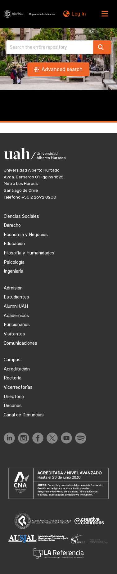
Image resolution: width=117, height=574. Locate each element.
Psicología (14, 262)
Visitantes (14, 334)
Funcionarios (17, 324)
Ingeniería (13, 271)
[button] (30, 14)
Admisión (13, 288)
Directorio (14, 396)
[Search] (49, 47)
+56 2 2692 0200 (38, 197)
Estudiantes (16, 297)
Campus (12, 359)
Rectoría (12, 378)
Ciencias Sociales (21, 216)
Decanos (13, 405)
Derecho (12, 225)
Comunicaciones (20, 343)
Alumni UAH (16, 306)
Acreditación (17, 369)
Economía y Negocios (26, 234)
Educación (14, 243)
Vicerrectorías (18, 387)
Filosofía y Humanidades (29, 253)
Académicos (16, 315)
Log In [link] (79, 14)
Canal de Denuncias (24, 415)
